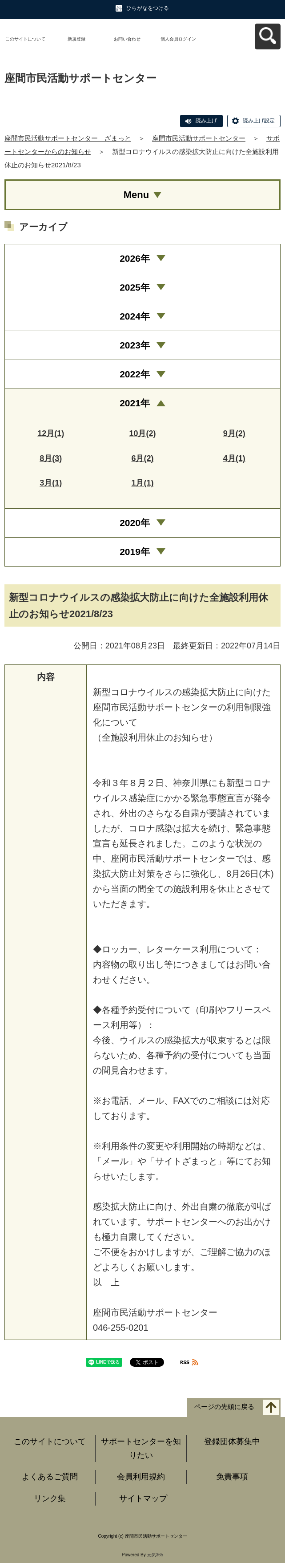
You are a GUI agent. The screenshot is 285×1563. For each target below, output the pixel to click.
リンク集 (50, 1498)
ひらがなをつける (147, 8)
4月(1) (234, 458)
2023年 (135, 345)
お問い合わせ (127, 38)
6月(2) (142, 458)
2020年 (135, 523)
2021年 (135, 403)
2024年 (135, 316)
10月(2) (142, 433)
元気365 (155, 1554)
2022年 (135, 374)
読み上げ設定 (259, 120)
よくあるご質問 (50, 1476)
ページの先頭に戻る (224, 1407)
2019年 (135, 552)
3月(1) (51, 482)
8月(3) (51, 458)
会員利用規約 (141, 1476)
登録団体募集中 (232, 1441)
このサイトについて (25, 38)
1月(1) (142, 482)
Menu (136, 194)
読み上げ (206, 120)
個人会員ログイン (178, 38)
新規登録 (76, 38)
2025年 (135, 287)
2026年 (135, 258)
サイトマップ (143, 1498)
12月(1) (50, 433)
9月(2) (234, 433)
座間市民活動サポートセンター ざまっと (67, 138)
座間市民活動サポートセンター (198, 138)
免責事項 (232, 1476)
